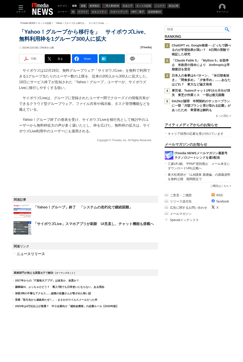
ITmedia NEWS (27, 23)
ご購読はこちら (219, 185)
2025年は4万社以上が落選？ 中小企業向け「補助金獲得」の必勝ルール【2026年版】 (67, 306)
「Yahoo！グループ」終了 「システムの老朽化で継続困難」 (83, 207)
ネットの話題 (44, 23)
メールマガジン (181, 214)
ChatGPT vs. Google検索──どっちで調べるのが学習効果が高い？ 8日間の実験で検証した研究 (201, 50)
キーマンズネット (65, 273)
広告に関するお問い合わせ (188, 207)
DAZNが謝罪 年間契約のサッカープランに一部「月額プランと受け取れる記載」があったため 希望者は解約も (201, 105)
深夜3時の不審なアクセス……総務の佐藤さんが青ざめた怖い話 (53, 293)
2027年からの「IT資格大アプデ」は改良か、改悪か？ (47, 280)
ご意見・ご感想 (181, 195)
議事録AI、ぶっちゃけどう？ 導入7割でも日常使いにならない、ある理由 (59, 287)
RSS (219, 195)
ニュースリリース (31, 254)
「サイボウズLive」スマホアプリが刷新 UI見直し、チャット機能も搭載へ (93, 224)
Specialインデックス (184, 220)
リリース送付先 (181, 201)
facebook (222, 201)
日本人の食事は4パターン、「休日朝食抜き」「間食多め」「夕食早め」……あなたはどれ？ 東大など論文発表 (201, 80)
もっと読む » (223, 115)
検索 (227, 29)
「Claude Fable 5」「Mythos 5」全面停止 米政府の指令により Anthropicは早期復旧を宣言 (201, 65)
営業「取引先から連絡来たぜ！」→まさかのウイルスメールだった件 (56, 299)
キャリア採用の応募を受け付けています (196, 133)
